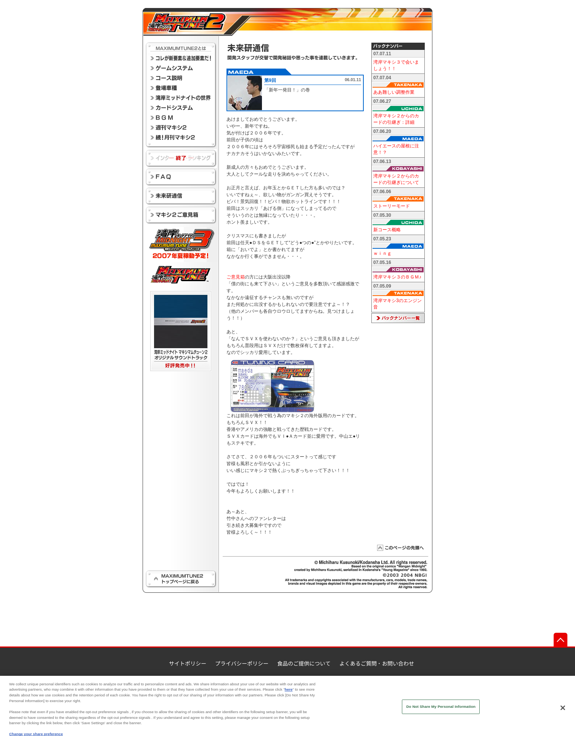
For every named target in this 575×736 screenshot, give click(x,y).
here (289, 695)
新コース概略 (387, 229)
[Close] (562, 713)
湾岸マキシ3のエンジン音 (397, 304)
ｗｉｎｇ (382, 253)
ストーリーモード (391, 206)
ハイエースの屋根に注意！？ (396, 149)
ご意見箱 (235, 277)
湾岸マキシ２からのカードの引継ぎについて (396, 179)
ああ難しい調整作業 (393, 92)
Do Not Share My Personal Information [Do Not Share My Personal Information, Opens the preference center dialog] (440, 712)
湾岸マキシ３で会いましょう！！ (396, 65)
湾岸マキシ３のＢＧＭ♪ (397, 277)
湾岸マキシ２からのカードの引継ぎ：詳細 (396, 119)
